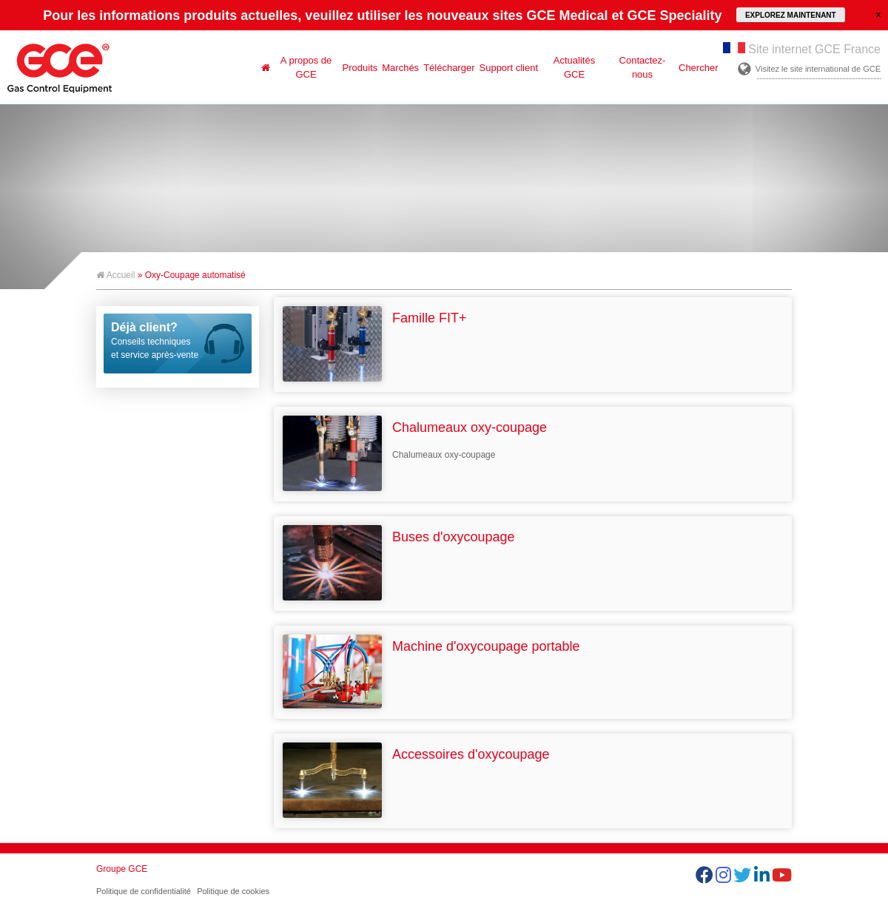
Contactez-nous (642, 67)
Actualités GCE (574, 67)
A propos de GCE (306, 67)
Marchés (400, 67)
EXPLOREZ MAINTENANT (790, 15)
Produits (360, 67)
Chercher (698, 67)
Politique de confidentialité (143, 891)
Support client (509, 67)
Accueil (115, 275)
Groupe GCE (121, 869)
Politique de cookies (233, 891)
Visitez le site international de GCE (818, 68)
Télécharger (448, 67)
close (878, 14)
